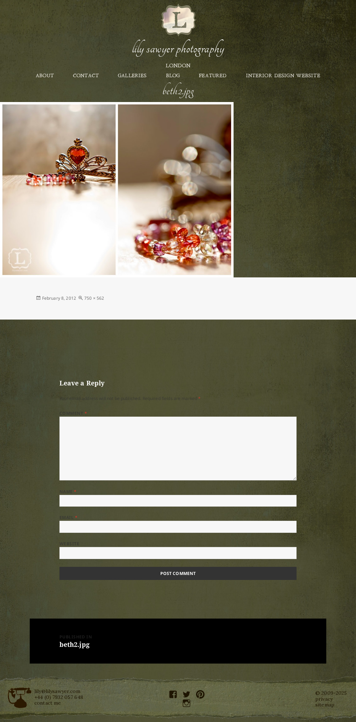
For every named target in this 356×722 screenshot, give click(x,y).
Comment (73, 413)
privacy (324, 699)
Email (68, 517)
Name (68, 492)
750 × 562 (94, 298)
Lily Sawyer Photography (178, 48)
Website (69, 544)
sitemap (324, 704)
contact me (47, 703)
